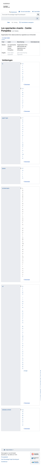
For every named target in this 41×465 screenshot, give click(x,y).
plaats (4, 168)
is (2, 63)
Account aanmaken (25, 11)
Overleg (15, 22)
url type (25, 370)
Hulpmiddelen (9, 449)
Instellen (3, 39)
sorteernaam (5, 188)
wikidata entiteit (6, 410)
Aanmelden (37, 11)
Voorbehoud (4, 461)
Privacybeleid (4, 457)
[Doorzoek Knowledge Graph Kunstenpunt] (19, 14)
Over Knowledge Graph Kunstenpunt (10, 459)
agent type (5, 118)
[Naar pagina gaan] (38, 14)
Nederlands (14, 12)
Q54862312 (22, 417)
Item (8, 22)
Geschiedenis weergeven (27, 22)
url (2, 286)
